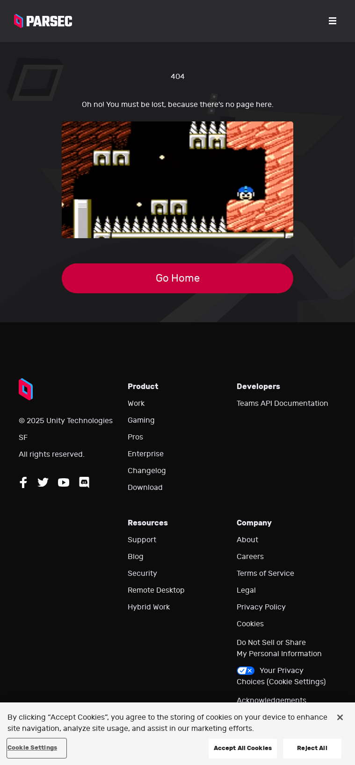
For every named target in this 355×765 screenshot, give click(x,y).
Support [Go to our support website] (142, 540)
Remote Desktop (156, 590)
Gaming (141, 420)
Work (136, 403)
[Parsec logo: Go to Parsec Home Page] (43, 21)
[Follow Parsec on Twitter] (43, 482)
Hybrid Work (149, 607)
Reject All (312, 748)
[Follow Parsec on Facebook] (23, 482)
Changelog (147, 471)
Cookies (250, 624)
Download (145, 487)
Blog (136, 556)
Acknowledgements (271, 700)
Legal (246, 590)
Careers (250, 556)
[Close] (340, 717)
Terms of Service (265, 573)
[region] (177, 733)
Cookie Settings (32, 747)
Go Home (178, 278)
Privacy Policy (261, 607)
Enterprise (146, 454)
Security (142, 573)
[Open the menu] (332, 21)
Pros (135, 437)
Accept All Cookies (243, 748)
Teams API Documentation (282, 403)
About (247, 540)
